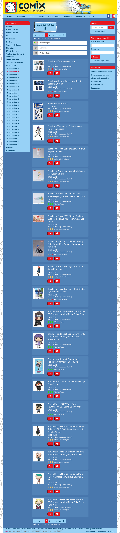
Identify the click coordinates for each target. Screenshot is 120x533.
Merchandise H (13, 90)
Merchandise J (13, 96)
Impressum (90, 531)
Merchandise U (13, 129)
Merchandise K (13, 99)
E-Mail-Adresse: (97, 42)
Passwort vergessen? (101, 61)
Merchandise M (13, 105)
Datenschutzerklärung (105, 531)
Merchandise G (13, 87)
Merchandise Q (13, 117)
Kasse (91, 16)
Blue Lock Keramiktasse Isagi (61, 61)
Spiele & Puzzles (12, 59)
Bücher (9, 42)
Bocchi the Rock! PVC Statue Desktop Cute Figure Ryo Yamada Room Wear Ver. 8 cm (65, 244)
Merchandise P (13, 114)
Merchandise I (12, 93)
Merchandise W (13, 135)
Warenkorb (80, 16)
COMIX (10, 16)
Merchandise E (13, 81)
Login (95, 57)
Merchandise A (13, 69)
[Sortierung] (62, 48)
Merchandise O (13, 111)
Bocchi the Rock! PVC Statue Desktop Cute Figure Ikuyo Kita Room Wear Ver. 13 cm (66, 219)
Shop (32, 16)
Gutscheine (10, 151)
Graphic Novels (13, 30)
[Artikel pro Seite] (62, 53)
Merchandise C (13, 75)
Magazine (10, 48)
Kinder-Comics (12, 33)
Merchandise (12, 65)
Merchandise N (13, 108)
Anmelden (68, 16)
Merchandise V (13, 132)
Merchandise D (13, 78)
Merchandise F (13, 84)
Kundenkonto (53, 16)
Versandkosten (66, 66)
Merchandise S (13, 123)
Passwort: (95, 49)
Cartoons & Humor (13, 45)
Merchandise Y (13, 142)
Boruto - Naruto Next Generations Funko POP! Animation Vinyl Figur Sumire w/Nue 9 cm (66, 337)
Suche (41, 16)
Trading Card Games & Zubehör (15, 55)
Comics (10, 27)
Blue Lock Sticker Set (58, 103)
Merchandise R (13, 120)
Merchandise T (13, 126)
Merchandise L (13, 102)
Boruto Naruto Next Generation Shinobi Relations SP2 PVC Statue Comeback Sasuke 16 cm (66, 429)
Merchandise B (13, 72)
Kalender (9, 148)
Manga (9, 36)
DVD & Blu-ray (12, 51)
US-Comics (11, 39)
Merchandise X (13, 139)
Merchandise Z (13, 145)
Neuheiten (21, 16)
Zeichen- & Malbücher (14, 62)
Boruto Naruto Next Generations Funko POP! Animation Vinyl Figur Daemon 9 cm (66, 477)
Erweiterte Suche (99, 31)
